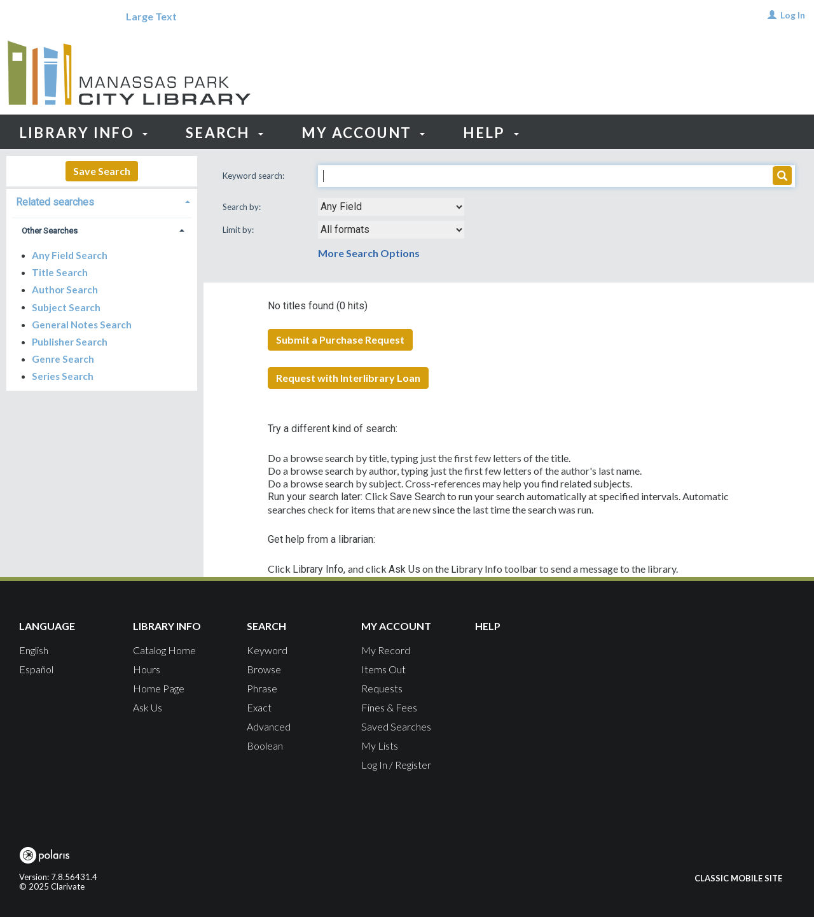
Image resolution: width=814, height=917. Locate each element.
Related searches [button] (55, 202)
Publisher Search (69, 341)
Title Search (60, 272)
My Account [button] (363, 132)
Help (487, 626)
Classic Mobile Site (738, 878)
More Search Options (369, 253)
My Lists (379, 745)
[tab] (101, 200)
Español (36, 669)
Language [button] (47, 626)
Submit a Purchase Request (340, 339)
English (33, 650)
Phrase (262, 688)
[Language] (47, 16)
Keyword (267, 650)
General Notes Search (82, 324)
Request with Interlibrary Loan (348, 378)
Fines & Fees (389, 707)
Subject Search (66, 306)
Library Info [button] (83, 132)
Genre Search (63, 359)
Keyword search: (254, 176)
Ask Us (147, 707)
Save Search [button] (101, 171)
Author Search (65, 289)
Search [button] (224, 132)
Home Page (158, 688)
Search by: (243, 207)
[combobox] (391, 207)
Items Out (383, 669)
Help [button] (490, 132)
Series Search (62, 376)
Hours (146, 669)
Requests (382, 688)
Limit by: (239, 230)
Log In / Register (396, 765)
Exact (259, 707)
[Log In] (772, 15)
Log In (792, 15)
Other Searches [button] (50, 230)
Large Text (151, 16)
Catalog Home (164, 650)
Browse (264, 669)
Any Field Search (69, 255)
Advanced (269, 726)
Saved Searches (396, 726)
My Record (385, 650)
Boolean (265, 745)
